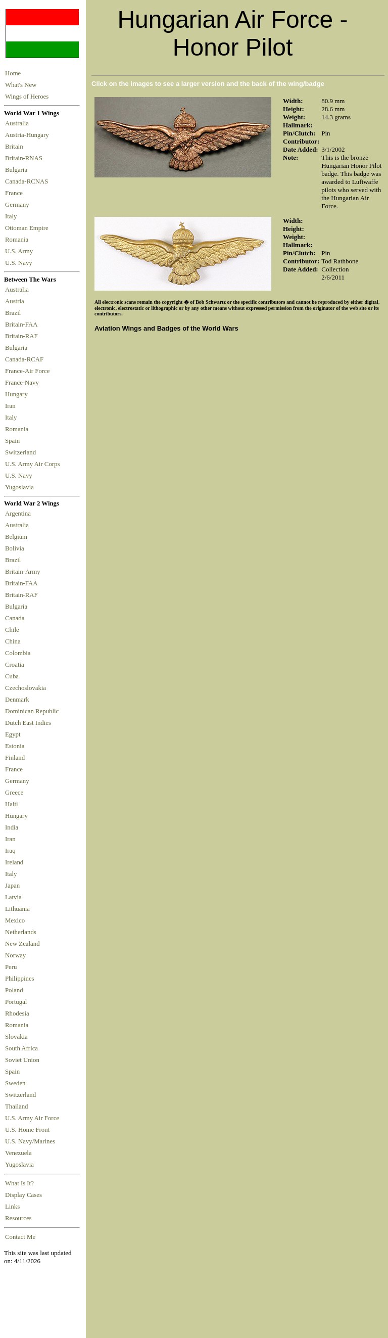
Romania (18, 239)
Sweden (15, 1083)
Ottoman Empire (28, 228)
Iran (12, 405)
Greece (14, 792)
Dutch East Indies (28, 722)
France (15, 193)
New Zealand (22, 943)
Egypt (13, 734)
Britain (15, 146)
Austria (16, 301)
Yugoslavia (20, 487)
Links (12, 1206)
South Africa (21, 1048)
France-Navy (23, 382)
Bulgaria (17, 169)
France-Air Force (29, 371)
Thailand (16, 1106)
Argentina (18, 513)
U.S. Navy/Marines (30, 1141)
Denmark (17, 699)
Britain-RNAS (25, 158)
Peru (11, 967)
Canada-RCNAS (28, 181)
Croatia (14, 664)
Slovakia (16, 1036)
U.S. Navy (19, 262)
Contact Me (20, 1236)
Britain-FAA (22, 324)
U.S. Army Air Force (32, 1118)
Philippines (19, 978)
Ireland (14, 862)
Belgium (16, 536)
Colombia (17, 653)
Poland (14, 990)
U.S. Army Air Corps (33, 464)
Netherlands (20, 932)
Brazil (14, 312)
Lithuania (17, 908)
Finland (15, 757)
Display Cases (23, 1194)
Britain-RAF (23, 336)
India (11, 827)
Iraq (10, 850)
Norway (15, 955)
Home (13, 73)
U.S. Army (19, 251)
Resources (18, 1218)
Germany (18, 204)
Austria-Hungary (28, 135)
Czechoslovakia (25, 687)
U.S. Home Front (27, 1129)
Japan (12, 885)
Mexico (15, 920)
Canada (14, 618)
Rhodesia (17, 1013)
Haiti (11, 804)
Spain (12, 440)
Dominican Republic (32, 711)
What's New (20, 84)
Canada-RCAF (25, 359)
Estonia (14, 746)
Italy (12, 216)
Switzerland (21, 452)
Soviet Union (22, 1060)
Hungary (18, 394)
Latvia (13, 897)
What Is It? (19, 1183)
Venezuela (18, 1153)
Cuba (12, 676)
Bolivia (14, 548)
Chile (12, 629)
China (13, 641)
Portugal (16, 1001)
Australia (18, 123)
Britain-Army (22, 571)
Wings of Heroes (26, 96)
